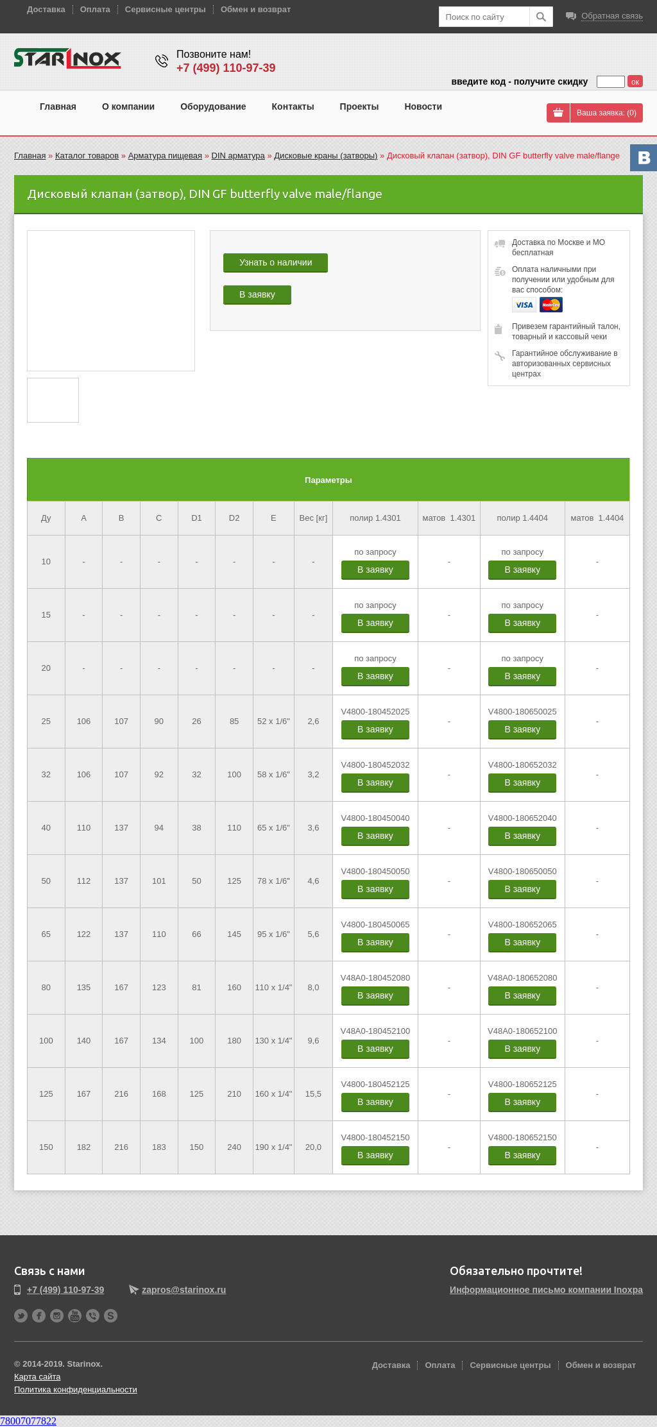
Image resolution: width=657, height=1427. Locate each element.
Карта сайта (37, 1376)
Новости (423, 106)
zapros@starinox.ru (184, 1290)
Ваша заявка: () (606, 112)
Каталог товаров (87, 155)
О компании (128, 106)
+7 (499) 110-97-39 (226, 68)
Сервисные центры (165, 9)
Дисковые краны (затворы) (325, 155)
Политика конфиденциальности (75, 1389)
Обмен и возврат (256, 9)
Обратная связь (612, 16)
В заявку (257, 294)
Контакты (293, 106)
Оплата (95, 9)
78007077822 (28, 1420)
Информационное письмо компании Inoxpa (546, 1290)
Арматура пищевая (165, 155)
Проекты (359, 106)
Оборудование (213, 106)
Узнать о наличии (275, 262)
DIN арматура (238, 155)
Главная (58, 106)
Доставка (46, 9)
